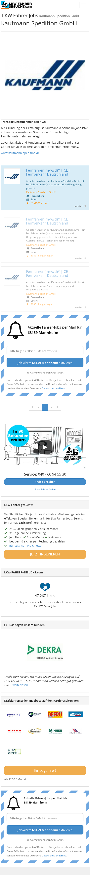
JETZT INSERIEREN (45, 554)
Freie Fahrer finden (45, 489)
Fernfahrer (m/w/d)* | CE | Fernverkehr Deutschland (48, 172)
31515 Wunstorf (39, 203)
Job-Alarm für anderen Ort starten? (45, 372)
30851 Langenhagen (42, 255)
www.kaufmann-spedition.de (20, 153)
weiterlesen (20, 685)
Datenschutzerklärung (54, 388)
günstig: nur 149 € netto (25, 545)
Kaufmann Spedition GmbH (41, 192)
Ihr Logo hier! (45, 770)
